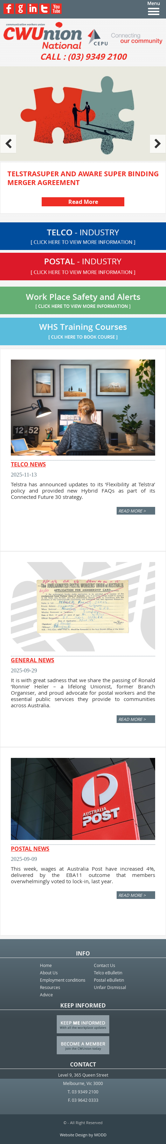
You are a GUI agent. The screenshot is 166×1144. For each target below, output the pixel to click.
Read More (83, 202)
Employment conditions (62, 980)
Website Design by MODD (83, 1134)
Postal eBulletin (109, 980)
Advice (46, 994)
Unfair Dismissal (110, 987)
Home (46, 965)
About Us (49, 972)
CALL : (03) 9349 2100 (83, 56)
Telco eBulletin (108, 972)
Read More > (132, 511)
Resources (50, 987)
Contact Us (104, 965)
